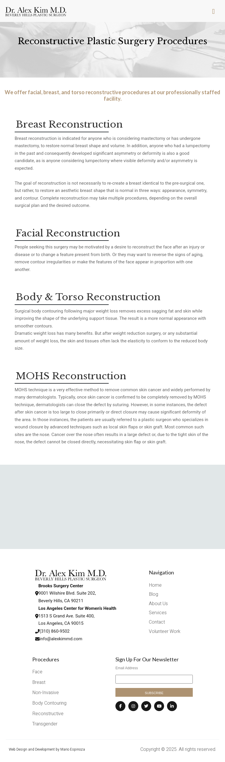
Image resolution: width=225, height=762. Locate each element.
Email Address (126, 668)
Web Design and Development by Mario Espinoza (47, 749)
